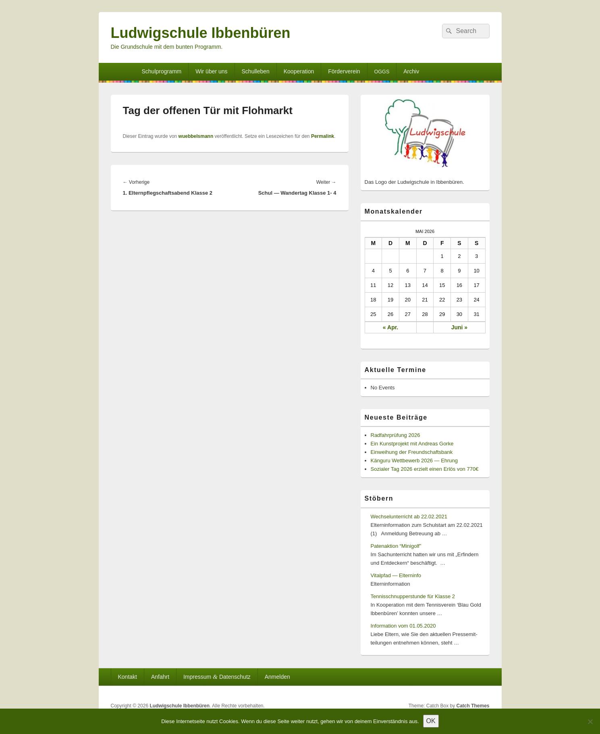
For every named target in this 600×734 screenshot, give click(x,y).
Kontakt (127, 677)
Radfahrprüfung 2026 (395, 435)
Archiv (411, 71)
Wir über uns (211, 71)
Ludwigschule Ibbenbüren (201, 33)
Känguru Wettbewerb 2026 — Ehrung (414, 460)
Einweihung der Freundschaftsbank (412, 452)
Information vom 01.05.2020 (403, 626)
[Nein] (590, 721)
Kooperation (299, 71)
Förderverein (344, 71)
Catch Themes (472, 706)
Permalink (322, 136)
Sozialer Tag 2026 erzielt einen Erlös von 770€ (425, 469)
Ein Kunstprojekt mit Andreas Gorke (412, 444)
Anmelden (277, 677)
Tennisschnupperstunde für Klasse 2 (413, 596)
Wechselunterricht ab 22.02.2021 (409, 517)
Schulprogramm (161, 71)
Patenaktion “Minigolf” (396, 546)
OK (431, 720)
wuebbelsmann (196, 136)
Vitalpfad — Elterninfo (396, 575)
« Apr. (390, 327)
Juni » (459, 327)
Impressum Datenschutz (217, 676)
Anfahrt (160, 677)
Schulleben (256, 71)
